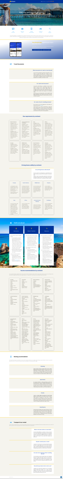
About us (44, 1)
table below (41, 105)
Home (42, 1)
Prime (47, 1)
